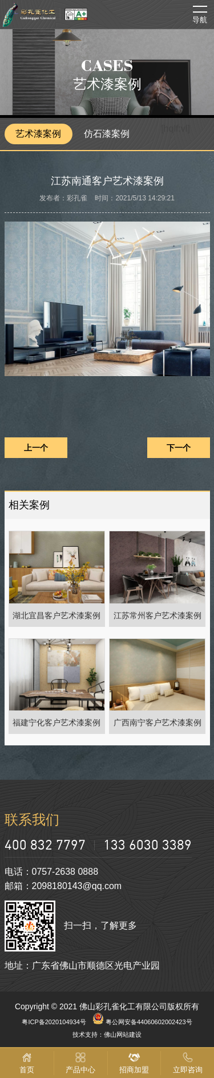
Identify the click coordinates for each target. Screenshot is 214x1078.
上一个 (36, 447)
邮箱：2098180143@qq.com (63, 886)
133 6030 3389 (147, 844)
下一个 (179, 447)
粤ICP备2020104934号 (54, 1021)
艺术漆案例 (38, 134)
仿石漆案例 (107, 134)
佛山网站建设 (123, 1034)
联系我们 (32, 819)
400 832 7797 (45, 844)
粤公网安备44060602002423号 (142, 1021)
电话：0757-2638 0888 (52, 871)
